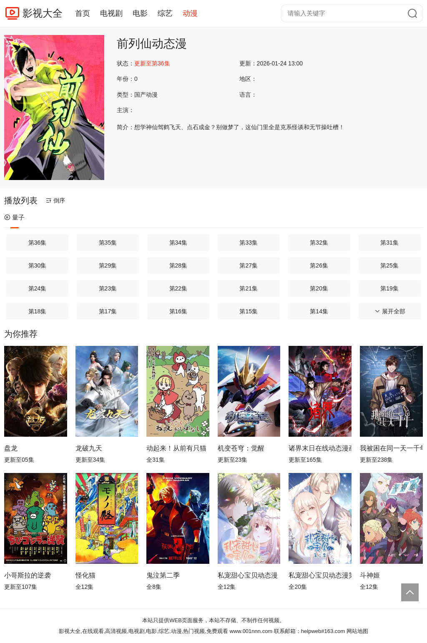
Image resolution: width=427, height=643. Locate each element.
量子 (14, 217)
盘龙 (11, 448)
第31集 (389, 242)
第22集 (178, 288)
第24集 (37, 288)
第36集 (37, 242)
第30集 (37, 265)
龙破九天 (88, 448)
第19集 (389, 288)
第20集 (319, 288)
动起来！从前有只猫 (176, 448)
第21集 (248, 288)
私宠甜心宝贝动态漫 (248, 575)
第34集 (178, 242)
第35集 (108, 242)
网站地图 (357, 631)
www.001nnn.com (251, 631)
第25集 (389, 265)
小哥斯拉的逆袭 (27, 575)
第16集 (178, 311)
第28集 (178, 265)
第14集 (319, 311)
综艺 (165, 13)
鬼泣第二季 (163, 575)
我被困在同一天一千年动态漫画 (391, 448)
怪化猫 (85, 575)
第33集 (248, 242)
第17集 (108, 311)
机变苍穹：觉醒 (241, 448)
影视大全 (43, 13)
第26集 (319, 265)
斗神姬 (370, 575)
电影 (140, 13)
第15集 (248, 311)
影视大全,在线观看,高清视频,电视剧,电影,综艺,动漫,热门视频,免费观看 (143, 631)
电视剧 (111, 13)
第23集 (108, 288)
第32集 (319, 242)
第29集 (108, 265)
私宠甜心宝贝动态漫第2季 (320, 575)
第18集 (37, 311)
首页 (82, 13)
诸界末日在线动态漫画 (320, 448)
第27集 (248, 265)
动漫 (190, 13)
